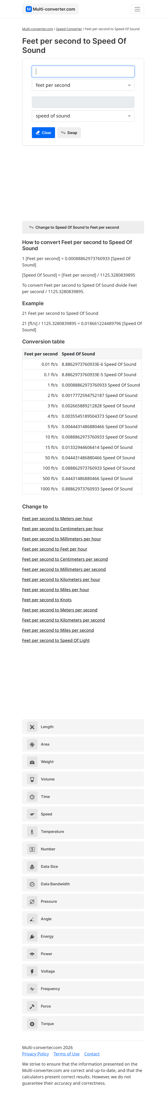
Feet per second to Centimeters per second (65, 559)
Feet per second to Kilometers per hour (61, 579)
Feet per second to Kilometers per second (63, 620)
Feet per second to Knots (47, 600)
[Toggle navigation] (137, 9)
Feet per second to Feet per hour (54, 549)
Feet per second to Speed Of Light (56, 640)
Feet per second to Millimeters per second (64, 569)
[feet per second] (83, 71)
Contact (92, 1054)
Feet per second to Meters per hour (57, 518)
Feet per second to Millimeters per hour (61, 539)
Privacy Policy (35, 1054)
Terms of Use (67, 1054)
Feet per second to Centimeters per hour (62, 529)
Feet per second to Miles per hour (55, 589)
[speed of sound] (83, 102)
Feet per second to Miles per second (58, 630)
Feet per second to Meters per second (60, 610)
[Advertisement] (83, 182)
